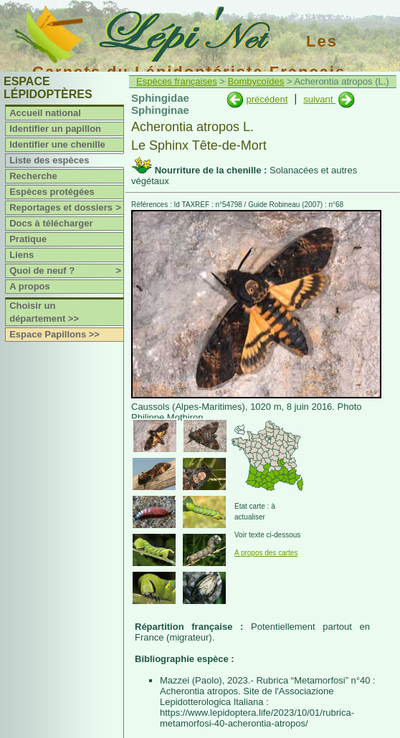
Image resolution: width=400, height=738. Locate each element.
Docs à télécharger (50, 223)
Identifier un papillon (55, 128)
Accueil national (45, 112)
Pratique (28, 239)
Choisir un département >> (44, 312)
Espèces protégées (52, 191)
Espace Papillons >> (54, 334)
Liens (21, 254)
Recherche (33, 176)
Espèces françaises (176, 81)
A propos (29, 286)
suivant (319, 99)
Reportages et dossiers (66, 207)
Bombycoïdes (256, 81)
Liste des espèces (49, 160)
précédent (266, 99)
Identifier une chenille (57, 144)
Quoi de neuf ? (66, 270)
